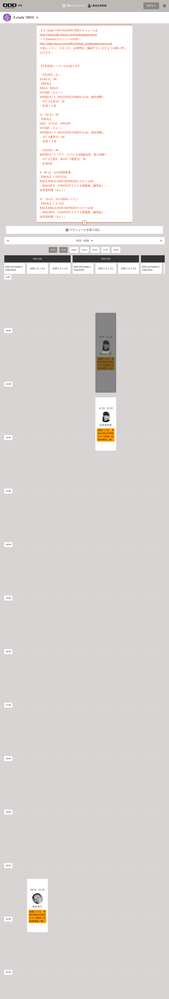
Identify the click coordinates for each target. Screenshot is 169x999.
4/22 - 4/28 (84, 241)
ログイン (151, 5)
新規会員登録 (97, 5)
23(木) (63, 250)
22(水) (53, 250)
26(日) (95, 250)
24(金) (74, 250)
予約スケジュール (74, 5)
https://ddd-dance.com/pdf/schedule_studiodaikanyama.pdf (76, 43)
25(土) (84, 250)
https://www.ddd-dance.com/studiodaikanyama (68, 34)
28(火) (116, 250)
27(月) (105, 250)
